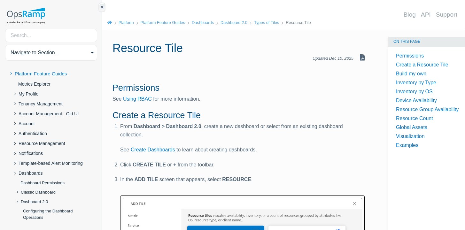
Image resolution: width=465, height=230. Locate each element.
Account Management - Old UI (49, 113)
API (426, 14)
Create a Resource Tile (422, 64)
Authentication (33, 133)
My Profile (28, 93)
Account (27, 123)
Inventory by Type (416, 82)
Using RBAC (137, 99)
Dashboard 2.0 (34, 201)
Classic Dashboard (38, 192)
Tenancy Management (41, 103)
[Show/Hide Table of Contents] (101, 7)
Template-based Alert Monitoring (51, 163)
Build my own (411, 73)
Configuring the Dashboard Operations (48, 214)
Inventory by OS (414, 91)
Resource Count (414, 118)
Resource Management (42, 143)
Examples (407, 145)
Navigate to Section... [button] (35, 52)
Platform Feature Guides (41, 73)
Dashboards (31, 173)
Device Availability (416, 100)
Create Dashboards (153, 149)
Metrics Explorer (34, 84)
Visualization (410, 136)
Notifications (31, 153)
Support (446, 14)
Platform (126, 22)
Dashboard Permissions (42, 182)
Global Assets (411, 127)
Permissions (410, 55)
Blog (409, 14)
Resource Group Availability (427, 109)
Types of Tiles (266, 22)
